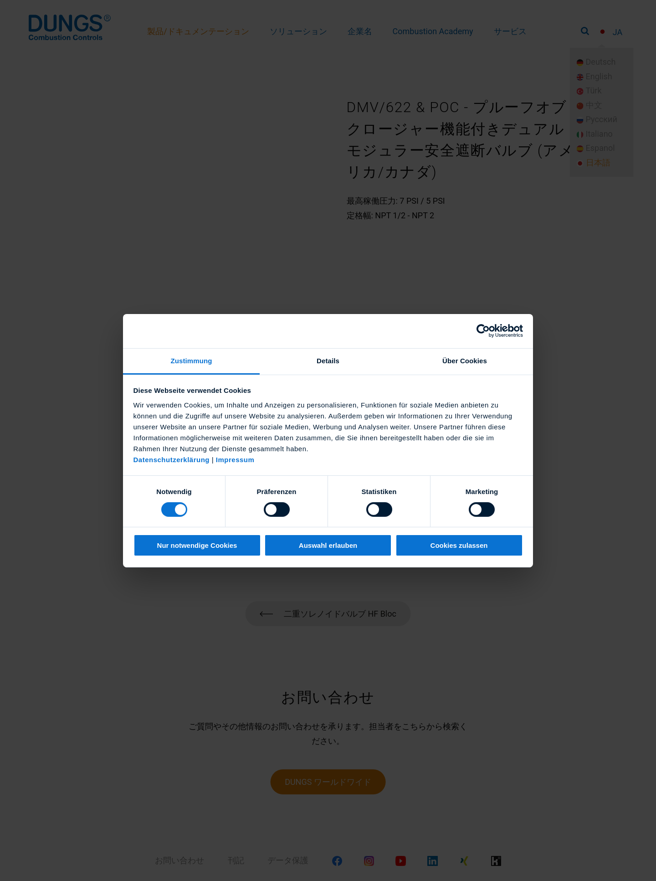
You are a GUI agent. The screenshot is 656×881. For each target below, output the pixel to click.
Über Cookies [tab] (464, 360)
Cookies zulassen (459, 545)
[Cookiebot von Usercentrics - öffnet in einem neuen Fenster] (483, 331)
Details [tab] (328, 360)
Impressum (235, 459)
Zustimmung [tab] (191, 360)
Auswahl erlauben (328, 545)
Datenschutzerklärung (171, 459)
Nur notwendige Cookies (197, 545)
